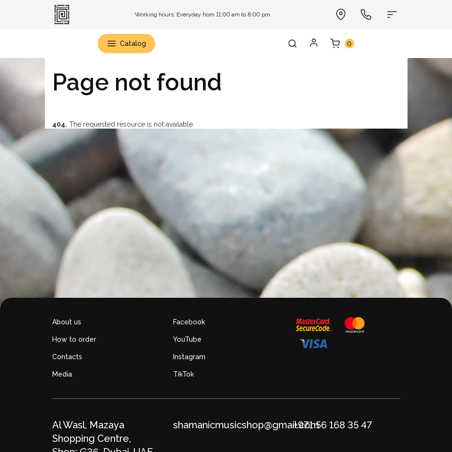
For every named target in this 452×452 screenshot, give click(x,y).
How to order (74, 339)
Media (62, 374)
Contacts (67, 357)
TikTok (183, 374)
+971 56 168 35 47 (333, 425)
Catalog (126, 43)
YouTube (187, 339)
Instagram (189, 357)
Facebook (189, 322)
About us (66, 322)
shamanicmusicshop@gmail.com (246, 425)
